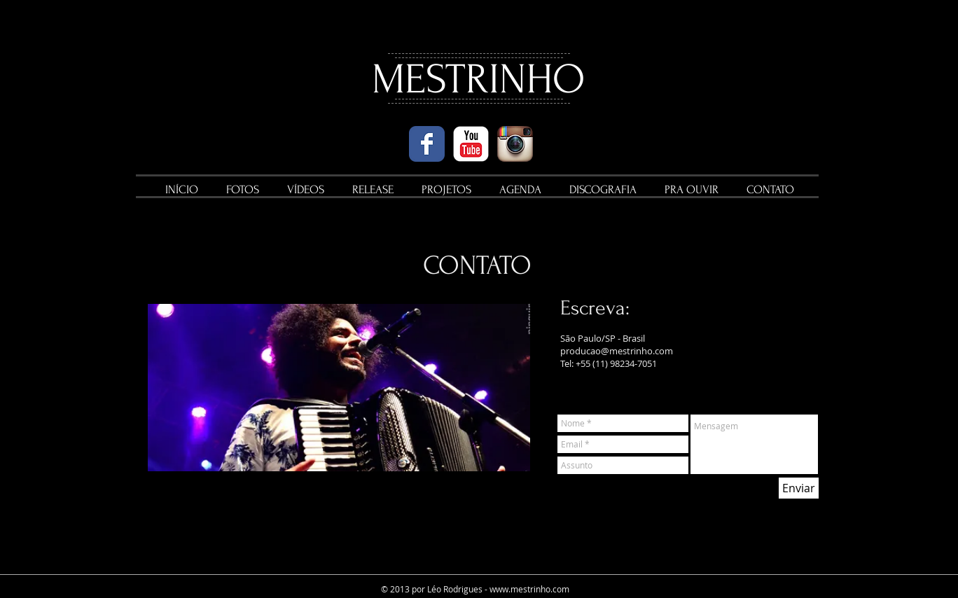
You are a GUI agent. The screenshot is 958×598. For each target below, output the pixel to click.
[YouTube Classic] (471, 144)
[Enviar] (799, 488)
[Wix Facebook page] (427, 144)
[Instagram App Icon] (515, 144)
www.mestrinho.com (529, 588)
